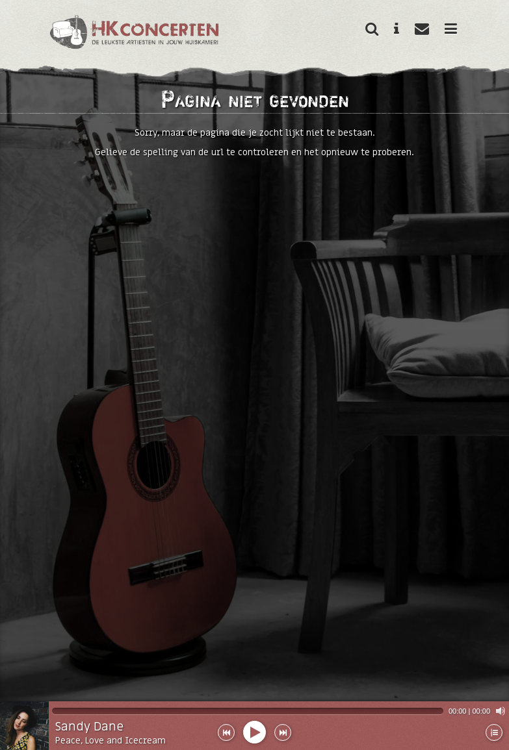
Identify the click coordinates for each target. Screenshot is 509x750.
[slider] (247, 711)
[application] (279, 711)
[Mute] (500, 711)
